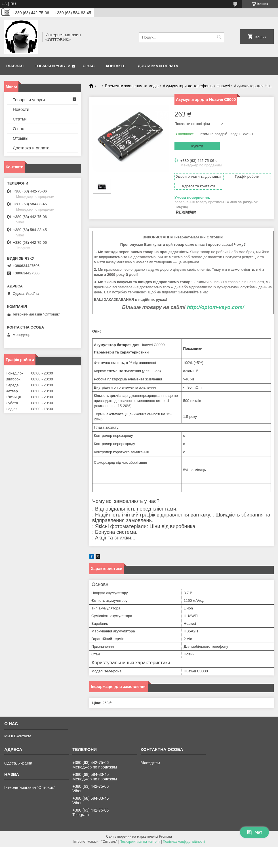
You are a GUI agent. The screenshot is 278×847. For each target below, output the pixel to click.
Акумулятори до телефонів (187, 86)
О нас (89, 66)
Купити (197, 146)
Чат (254, 832)
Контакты (116, 66)
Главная (15, 66)
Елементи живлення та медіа (132, 86)
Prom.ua (165, 836)
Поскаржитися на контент (140, 842)
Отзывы (20, 138)
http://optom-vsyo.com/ (215, 307)
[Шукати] (219, 37)
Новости (21, 109)
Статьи (20, 119)
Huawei (223, 86)
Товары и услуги (52, 66)
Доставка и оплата (158, 66)
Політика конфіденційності (184, 842)
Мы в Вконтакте (17, 736)
